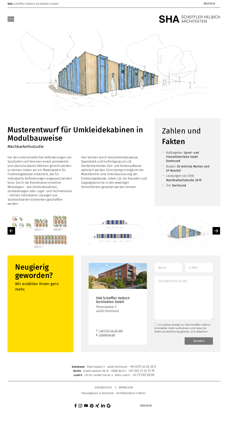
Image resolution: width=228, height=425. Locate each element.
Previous (11, 231)
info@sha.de (107, 335)
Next (216, 231)
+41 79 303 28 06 (143, 375)
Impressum (126, 388)
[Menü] (11, 19)
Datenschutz (103, 388)
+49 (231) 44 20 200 (111, 331)
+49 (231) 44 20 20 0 (142, 367)
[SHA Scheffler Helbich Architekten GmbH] (189, 19)
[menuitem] (11, 19)
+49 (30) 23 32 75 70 (141, 371)
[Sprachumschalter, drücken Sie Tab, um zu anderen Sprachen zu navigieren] (209, 3)
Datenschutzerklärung (167, 331)
